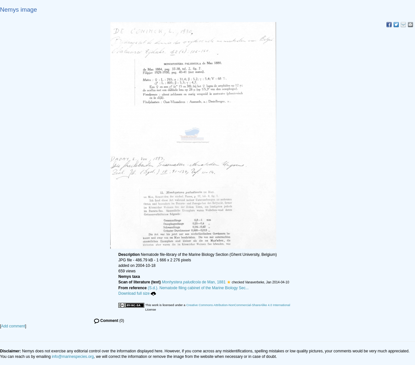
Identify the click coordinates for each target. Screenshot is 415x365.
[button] (229, 282)
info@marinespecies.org (73, 356)
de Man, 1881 (194, 282)
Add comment (13, 326)
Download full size (137, 293)
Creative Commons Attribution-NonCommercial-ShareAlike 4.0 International (238, 305)
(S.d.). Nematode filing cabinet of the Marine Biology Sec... (198, 288)
